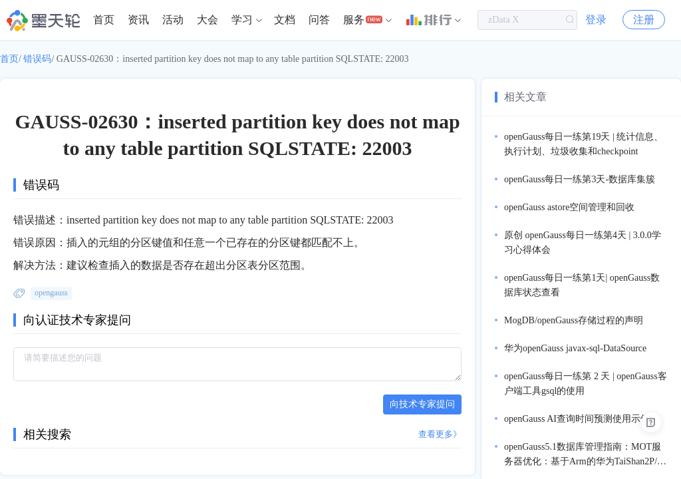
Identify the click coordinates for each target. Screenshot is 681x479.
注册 (643, 19)
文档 (284, 19)
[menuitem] (103, 20)
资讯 (138, 19)
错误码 (37, 59)
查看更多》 (440, 434)
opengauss (51, 292)
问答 (319, 19)
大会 (207, 19)
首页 (103, 19)
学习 (242, 19)
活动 (173, 19)
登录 (596, 19)
